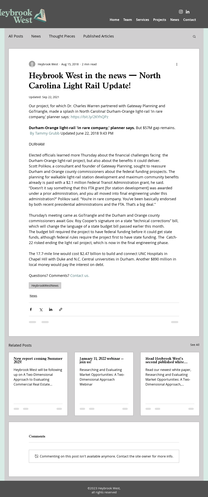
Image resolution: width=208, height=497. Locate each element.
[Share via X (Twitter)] (41, 309)
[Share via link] (61, 309)
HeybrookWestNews (44, 285)
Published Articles (98, 36)
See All (194, 345)
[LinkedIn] (187, 11)
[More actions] (176, 64)
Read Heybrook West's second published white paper (164, 360)
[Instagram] (180, 11)
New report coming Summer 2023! (38, 360)
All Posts (16, 36)
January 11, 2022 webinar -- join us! (102, 360)
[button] (194, 36)
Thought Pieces (62, 36)
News (36, 36)
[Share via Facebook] (31, 309)
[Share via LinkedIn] (51, 309)
